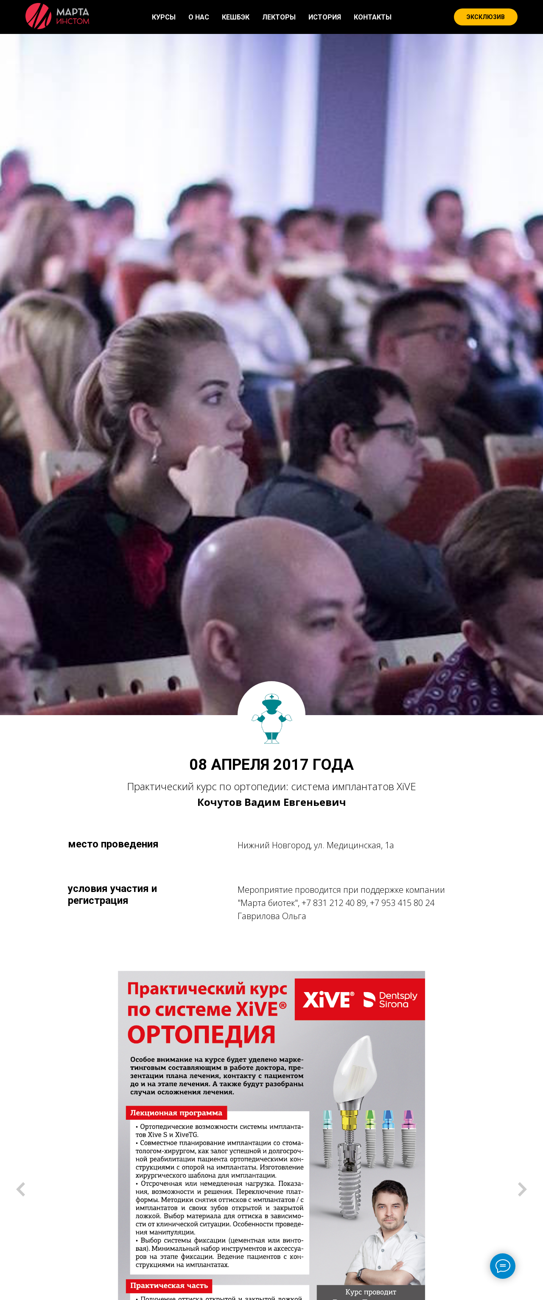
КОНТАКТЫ (373, 17)
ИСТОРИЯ (324, 17)
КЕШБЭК (235, 17)
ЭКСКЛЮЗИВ (486, 17)
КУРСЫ (164, 17)
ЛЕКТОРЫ (279, 17)
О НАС (198, 17)
